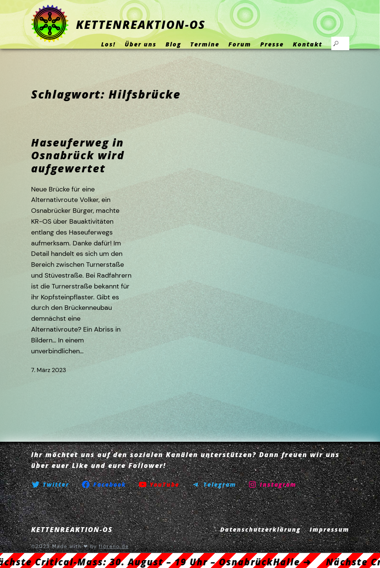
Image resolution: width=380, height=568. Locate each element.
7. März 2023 (48, 370)
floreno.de (114, 546)
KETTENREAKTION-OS (140, 24)
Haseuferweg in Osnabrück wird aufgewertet (77, 155)
